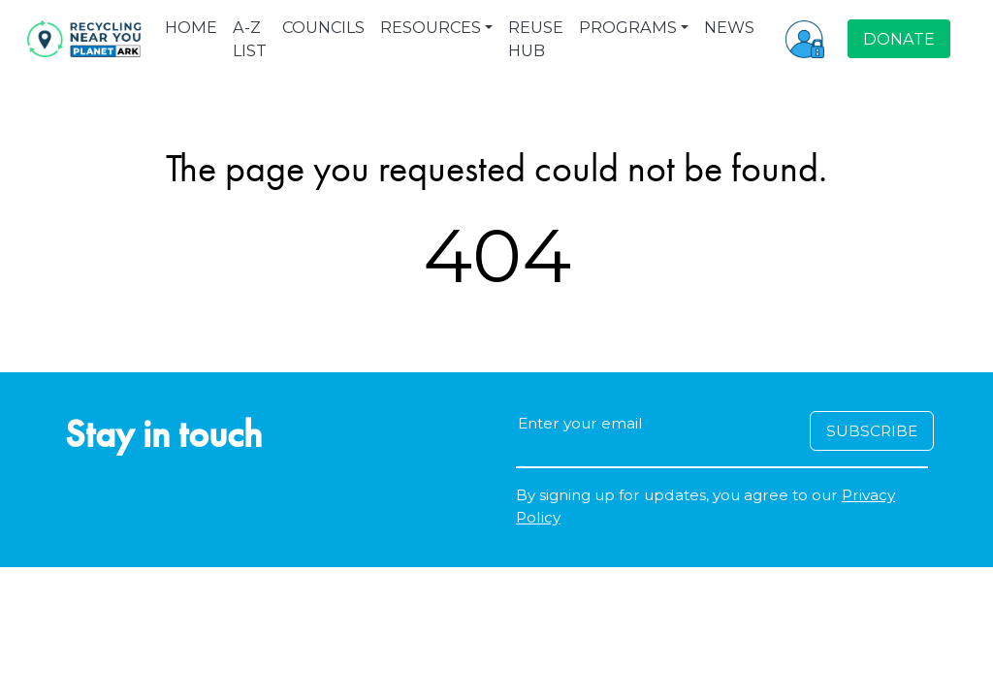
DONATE (899, 38)
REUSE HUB (535, 38)
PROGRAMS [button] (628, 27)
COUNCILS (323, 27)
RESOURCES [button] (430, 27)
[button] (805, 39)
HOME (191, 27)
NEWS (729, 27)
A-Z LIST (250, 38)
